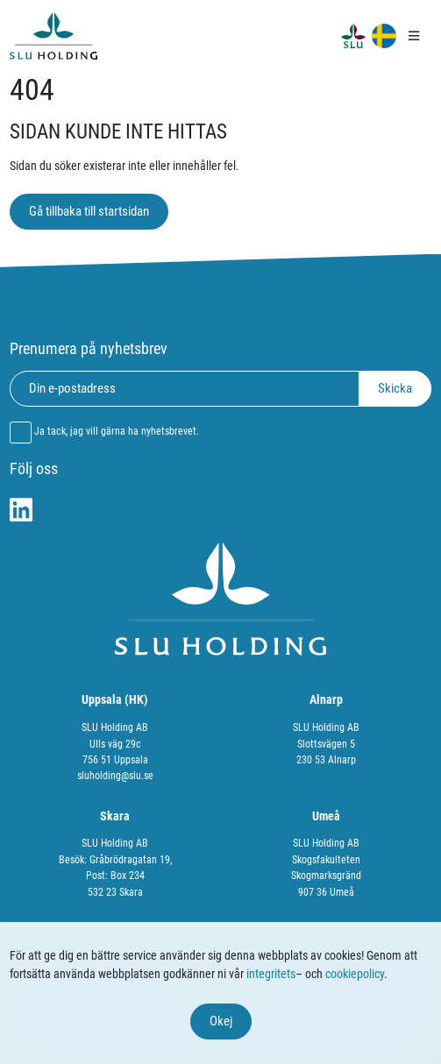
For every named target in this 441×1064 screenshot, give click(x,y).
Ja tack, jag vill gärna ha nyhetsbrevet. (116, 431)
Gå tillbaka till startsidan (89, 211)
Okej (221, 1021)
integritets (270, 974)
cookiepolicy (354, 974)
